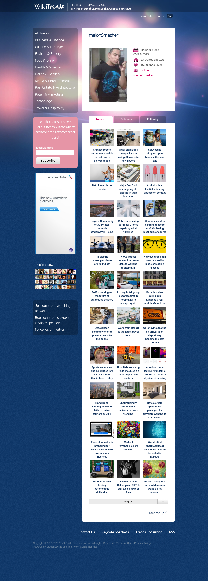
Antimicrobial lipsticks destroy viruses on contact (155, 189)
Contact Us (87, 532)
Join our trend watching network (52, 308)
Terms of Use (123, 543)
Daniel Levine (91, 8)
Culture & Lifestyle (49, 47)
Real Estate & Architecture (55, 87)
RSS (172, 532)
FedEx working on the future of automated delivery (102, 296)
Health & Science (48, 67)
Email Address (44, 147)
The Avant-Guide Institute (117, 8)
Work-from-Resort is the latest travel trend (128, 332)
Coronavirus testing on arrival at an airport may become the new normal (154, 335)
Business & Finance (49, 40)
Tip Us (161, 16)
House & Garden (47, 74)
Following (153, 119)
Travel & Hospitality (49, 108)
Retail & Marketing (49, 94)
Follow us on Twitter (50, 329)
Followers (126, 119)
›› (163, 501)
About (152, 16)
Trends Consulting (149, 532)
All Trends (42, 33)
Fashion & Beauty (48, 54)
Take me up (158, 513)
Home (143, 16)
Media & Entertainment (52, 81)
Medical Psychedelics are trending (128, 446)
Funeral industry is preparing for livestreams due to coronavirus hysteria (102, 449)
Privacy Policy (142, 543)
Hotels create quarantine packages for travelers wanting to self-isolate (154, 410)
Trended (102, 119)
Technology (43, 101)
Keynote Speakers (115, 532)
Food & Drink (44, 60)
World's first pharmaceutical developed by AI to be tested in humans (155, 449)
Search (170, 16)
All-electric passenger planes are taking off (102, 260)
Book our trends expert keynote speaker (52, 320)
